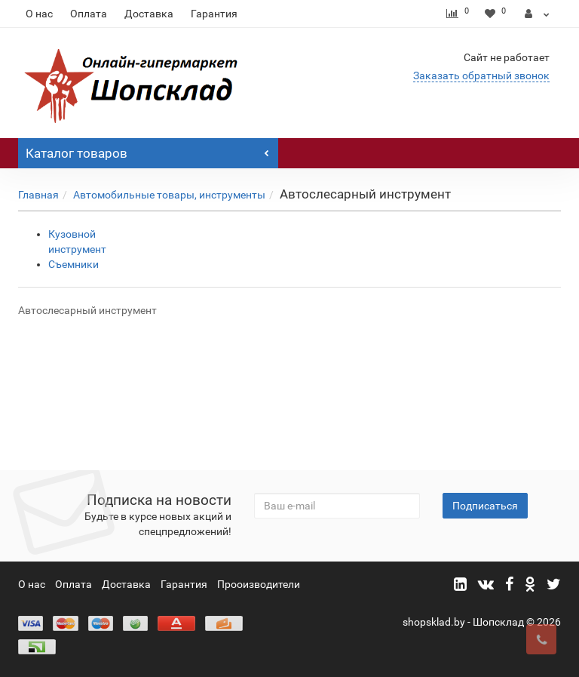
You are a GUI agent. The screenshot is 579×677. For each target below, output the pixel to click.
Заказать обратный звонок (481, 75)
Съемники (73, 264)
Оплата (88, 14)
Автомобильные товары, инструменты (169, 195)
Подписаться (485, 506)
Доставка (148, 14)
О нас (39, 14)
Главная (38, 195)
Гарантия (214, 14)
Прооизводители (258, 584)
